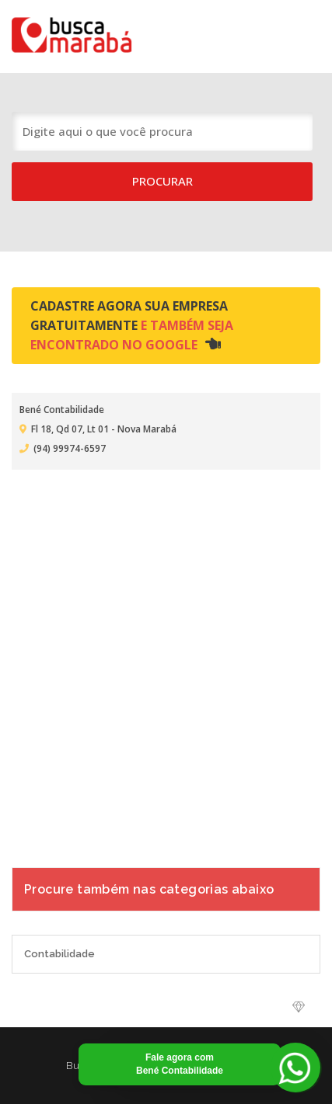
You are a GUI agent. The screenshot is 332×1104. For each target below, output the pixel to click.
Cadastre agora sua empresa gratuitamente (131, 325)
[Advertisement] (166, 659)
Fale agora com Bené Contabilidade (179, 1064)
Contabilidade (59, 954)
